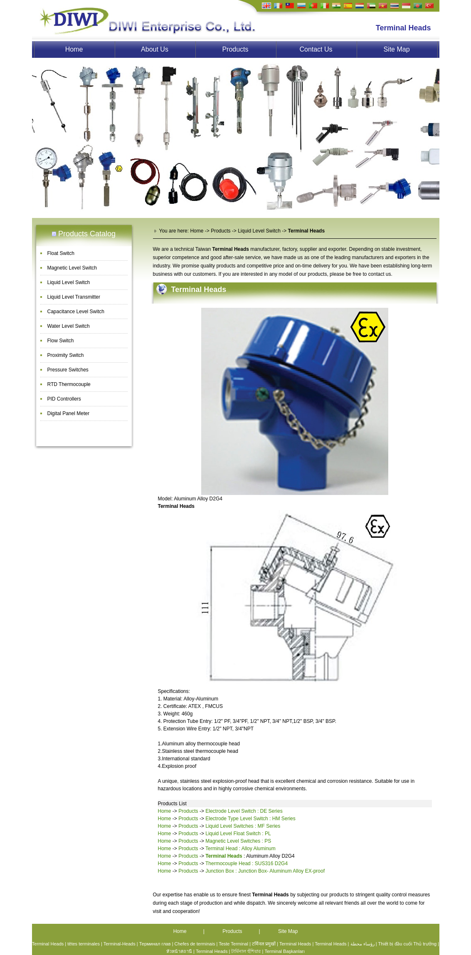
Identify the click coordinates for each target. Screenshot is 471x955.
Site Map (396, 49)
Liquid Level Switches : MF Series (242, 826)
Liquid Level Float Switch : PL (238, 833)
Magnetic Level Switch (72, 268)
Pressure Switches (68, 370)
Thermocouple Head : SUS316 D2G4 (246, 863)
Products (235, 49)
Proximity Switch (65, 355)
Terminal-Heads (120, 943)
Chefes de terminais (195, 943)
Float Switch (60, 253)
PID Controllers (64, 399)
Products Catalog (87, 234)
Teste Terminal (233, 943)
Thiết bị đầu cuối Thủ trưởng (407, 943)
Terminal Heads (199, 289)
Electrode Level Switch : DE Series (243, 811)
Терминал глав (155, 943)
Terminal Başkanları (284, 951)
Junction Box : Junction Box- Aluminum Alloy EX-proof (265, 871)
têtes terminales (83, 943)
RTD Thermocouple (69, 384)
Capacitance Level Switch (75, 311)
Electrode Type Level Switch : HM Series (250, 818)
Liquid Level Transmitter (73, 297)
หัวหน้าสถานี (179, 951)
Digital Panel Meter (68, 413)
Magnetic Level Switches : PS (238, 841)
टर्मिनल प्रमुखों (264, 943)
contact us (379, 274)
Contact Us (315, 49)
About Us (154, 49)
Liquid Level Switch (68, 282)
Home (74, 49)
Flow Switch (60, 341)
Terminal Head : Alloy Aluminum (240, 848)
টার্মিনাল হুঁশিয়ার (246, 951)
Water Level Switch (68, 326)
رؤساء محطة (362, 943)
